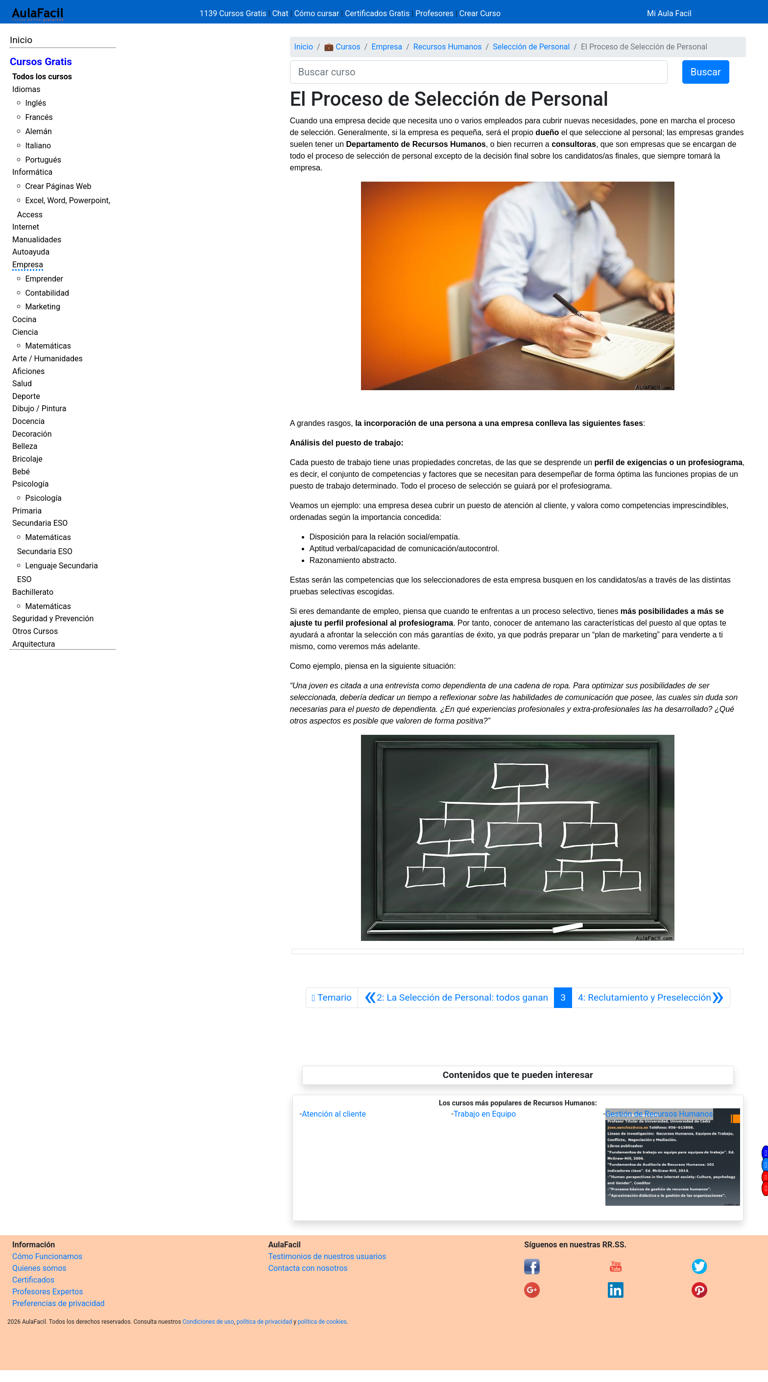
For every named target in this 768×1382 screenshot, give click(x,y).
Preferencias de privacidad (58, 1303)
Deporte (26, 396)
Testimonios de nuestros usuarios (327, 1256)
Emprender (44, 278)
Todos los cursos (42, 76)
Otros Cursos (35, 631)
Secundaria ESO (40, 523)
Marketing (42, 306)
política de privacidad (264, 1321)
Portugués (43, 159)
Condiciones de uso (208, 1321)
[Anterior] (456, 997)
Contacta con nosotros (308, 1268)
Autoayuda (30, 252)
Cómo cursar (316, 13)
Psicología (30, 484)
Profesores (434, 13)
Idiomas (26, 89)
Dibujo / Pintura (39, 408)
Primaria (27, 510)
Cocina (24, 319)
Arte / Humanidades (47, 358)
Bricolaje (27, 459)
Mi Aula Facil (669, 13)
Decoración (32, 434)
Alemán (38, 131)
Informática (32, 172)
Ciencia (25, 332)
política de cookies (322, 1321)
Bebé (21, 471)
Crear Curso (480, 13)
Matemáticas (48, 346)
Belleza (24, 446)
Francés (38, 117)
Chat (280, 13)
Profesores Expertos (47, 1291)
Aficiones (28, 371)
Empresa (27, 264)
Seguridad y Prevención (53, 618)
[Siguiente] (651, 997)
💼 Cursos (342, 46)
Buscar (706, 72)
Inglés (35, 103)
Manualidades (36, 239)
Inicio (21, 40)
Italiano (38, 145)
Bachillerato (32, 592)
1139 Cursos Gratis (234, 13)
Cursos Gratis (41, 62)
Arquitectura (33, 644)
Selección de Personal (531, 46)
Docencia (28, 421)
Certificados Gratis (377, 13)
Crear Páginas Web (58, 186)
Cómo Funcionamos (47, 1256)
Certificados (33, 1280)
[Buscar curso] (479, 72)
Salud (22, 383)
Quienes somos (39, 1268)
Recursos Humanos (447, 46)
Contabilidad (47, 293)
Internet (25, 227)
